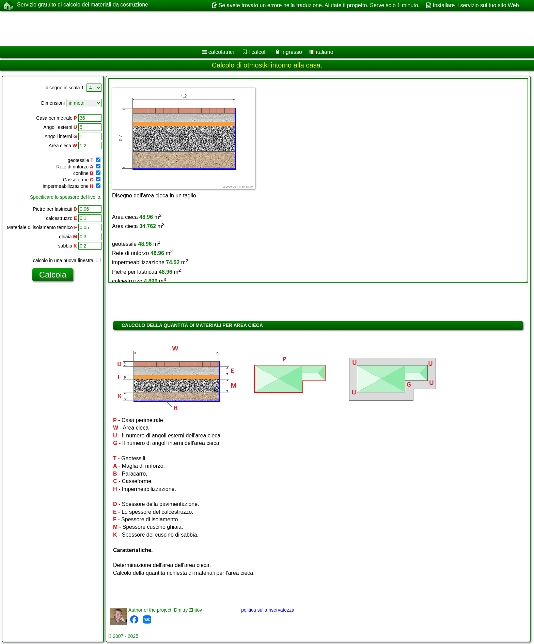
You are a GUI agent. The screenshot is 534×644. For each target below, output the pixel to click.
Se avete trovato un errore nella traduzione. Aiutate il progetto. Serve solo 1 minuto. (319, 5)
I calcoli (257, 52)
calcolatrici (221, 52)
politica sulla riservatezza (267, 610)
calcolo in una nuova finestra (66, 260)
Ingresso (291, 52)
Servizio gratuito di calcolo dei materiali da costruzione (82, 5)
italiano (321, 52)
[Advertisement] (206, 28)
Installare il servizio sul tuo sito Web (476, 5)
